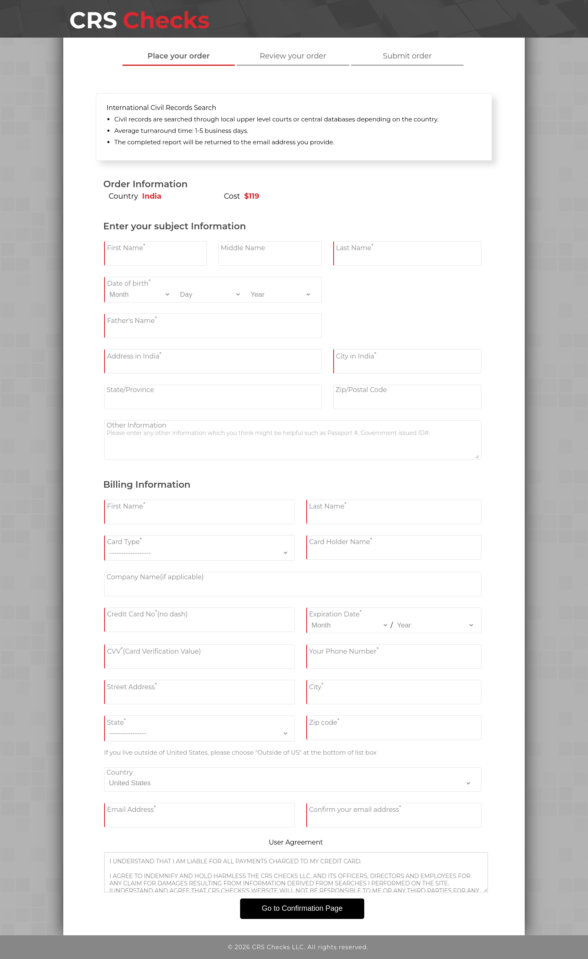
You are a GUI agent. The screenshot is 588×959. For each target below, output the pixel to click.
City (316, 685)
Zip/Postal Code (361, 390)
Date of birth (129, 282)
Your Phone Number (344, 650)
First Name (126, 247)
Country (120, 772)
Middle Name (243, 248)
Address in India (134, 355)
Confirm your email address (355, 808)
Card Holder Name (340, 541)
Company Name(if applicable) (155, 577)
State (116, 721)
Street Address (132, 685)
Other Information (136, 425)
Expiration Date (335, 613)
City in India (356, 355)
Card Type (124, 541)
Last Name (355, 247)
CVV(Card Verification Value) (154, 650)
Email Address (131, 808)
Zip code (324, 721)
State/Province (130, 390)
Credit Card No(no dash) (147, 613)
